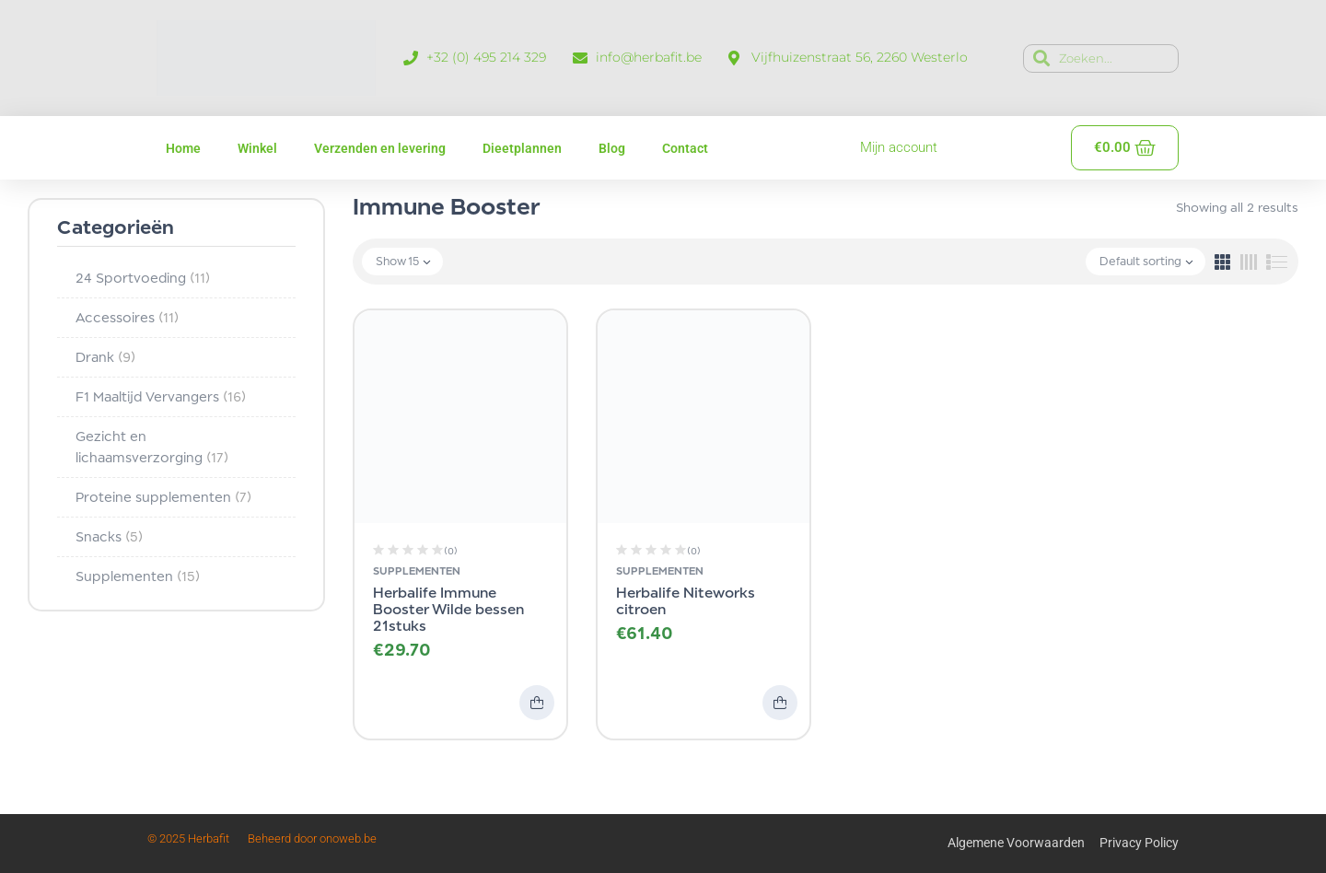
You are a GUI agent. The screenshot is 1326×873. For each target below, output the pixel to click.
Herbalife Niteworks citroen (685, 601)
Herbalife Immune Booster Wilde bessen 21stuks (448, 609)
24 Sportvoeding (143, 277)
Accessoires (127, 317)
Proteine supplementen (163, 497)
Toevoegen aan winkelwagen (536, 702)
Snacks (109, 536)
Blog (612, 148)
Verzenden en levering (380, 148)
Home (183, 148)
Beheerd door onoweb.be (312, 838)
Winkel (257, 148)
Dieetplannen (522, 148)
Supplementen (138, 576)
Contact (685, 148)
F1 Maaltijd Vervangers (161, 396)
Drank (105, 357)
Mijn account (898, 147)
